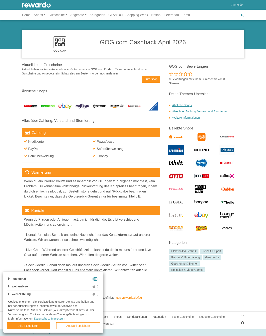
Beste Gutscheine (183, 316)
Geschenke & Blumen (184, 263)
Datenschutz (42, 318)
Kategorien (97, 15)
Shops (118, 316)
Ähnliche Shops (182, 105)
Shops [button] (38, 15)
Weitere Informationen (186, 117)
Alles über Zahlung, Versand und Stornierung (200, 111)
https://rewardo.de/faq (128, 297)
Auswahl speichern (78, 325)
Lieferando (171, 15)
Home (26, 15)
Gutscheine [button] (56, 15)
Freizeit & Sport (211, 251)
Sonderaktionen (137, 316)
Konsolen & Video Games (187, 269)
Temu (186, 15)
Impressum (58, 318)
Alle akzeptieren (28, 325)
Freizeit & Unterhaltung (185, 257)
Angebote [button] (77, 15)
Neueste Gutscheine (212, 316)
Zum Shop (150, 79)
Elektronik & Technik (183, 251)
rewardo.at (107, 323)
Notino (155, 15)
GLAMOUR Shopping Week (128, 15)
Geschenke (212, 257)
